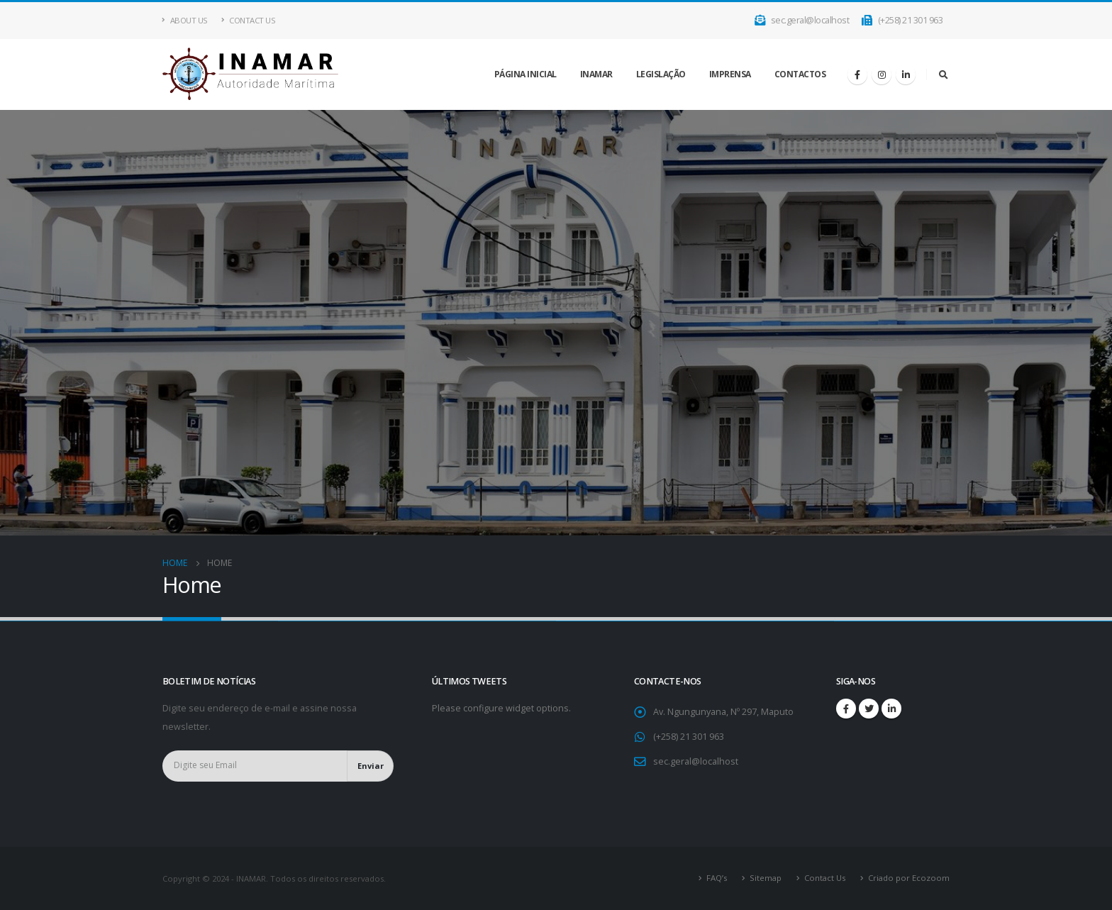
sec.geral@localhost (802, 20)
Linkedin (891, 708)
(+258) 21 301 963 (902, 20)
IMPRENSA (730, 74)
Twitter (869, 708)
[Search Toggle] (943, 74)
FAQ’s (716, 877)
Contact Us (248, 20)
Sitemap (766, 877)
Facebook (846, 708)
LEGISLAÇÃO (661, 74)
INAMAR (596, 74)
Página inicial (525, 74)
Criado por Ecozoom (909, 877)
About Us (185, 20)
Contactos (800, 74)
